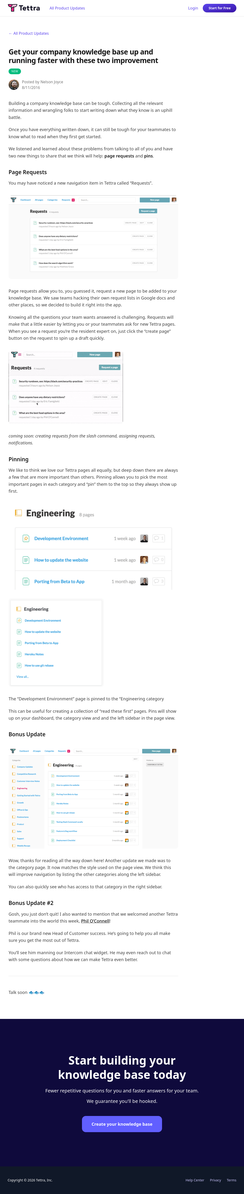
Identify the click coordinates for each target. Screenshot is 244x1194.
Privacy (215, 1180)
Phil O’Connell (95, 921)
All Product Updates (67, 8)
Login (193, 8)
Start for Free (219, 8)
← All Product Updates (29, 33)
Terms (231, 1180)
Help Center (195, 1180)
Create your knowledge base (122, 1124)
